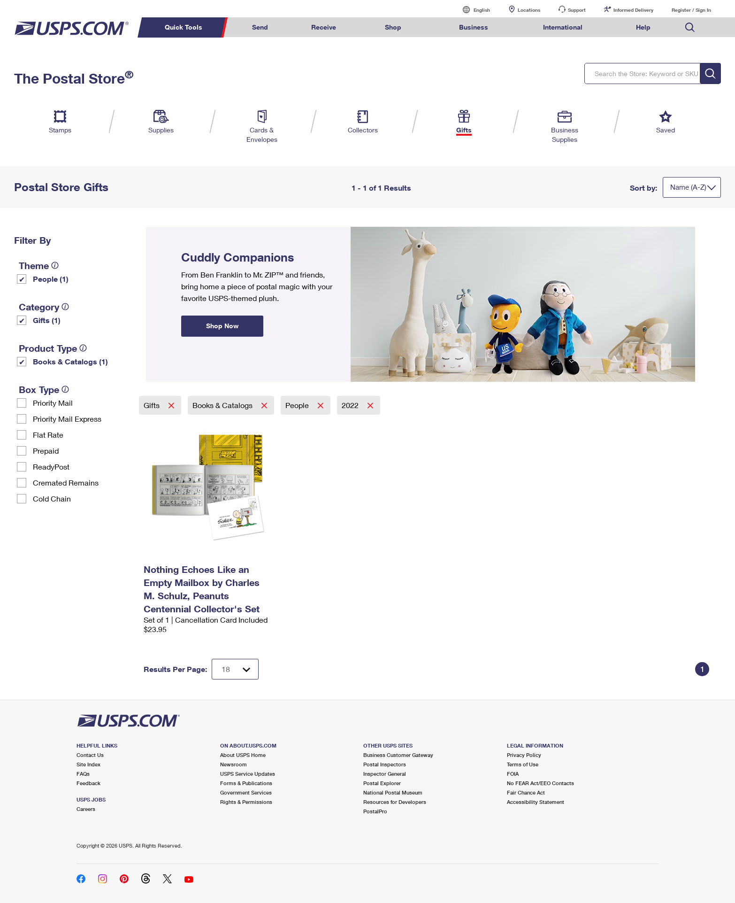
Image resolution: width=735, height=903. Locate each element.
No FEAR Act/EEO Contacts (540, 783)
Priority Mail (53, 402)
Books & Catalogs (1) (70, 361)
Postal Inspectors (384, 764)
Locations (529, 10)
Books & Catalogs (223, 405)
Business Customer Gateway (398, 755)
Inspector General (384, 774)
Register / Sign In (691, 10)
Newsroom (233, 764)
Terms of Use (522, 764)
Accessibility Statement (535, 802)
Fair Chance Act (526, 792)
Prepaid (46, 450)
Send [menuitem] (260, 27)
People (298, 405)
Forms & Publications (246, 783)
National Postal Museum (392, 792)
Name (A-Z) (688, 187)
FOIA (513, 774)
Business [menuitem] (473, 27)
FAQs (83, 774)
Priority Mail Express (67, 418)
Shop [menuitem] (393, 27)
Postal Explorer (382, 783)
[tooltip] (55, 265)
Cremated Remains (66, 482)
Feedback (88, 783)
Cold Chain (52, 498)
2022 (351, 405)
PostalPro (375, 811)
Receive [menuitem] (323, 27)
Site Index (88, 764)
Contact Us (90, 755)
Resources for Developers (394, 802)
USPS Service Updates (247, 774)
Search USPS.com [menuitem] (690, 27)
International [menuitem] (562, 27)
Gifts (152, 405)
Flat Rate (48, 434)
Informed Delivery (633, 10)
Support (577, 10)
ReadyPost (51, 466)
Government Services (246, 792)
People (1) (51, 278)
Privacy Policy (524, 755)
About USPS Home (243, 755)
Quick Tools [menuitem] (183, 27)
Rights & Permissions (246, 802)
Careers (86, 809)
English (472, 9)
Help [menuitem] (643, 27)
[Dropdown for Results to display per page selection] (235, 669)
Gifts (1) (47, 320)
